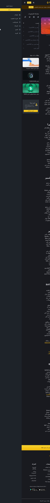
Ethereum (40, 87)
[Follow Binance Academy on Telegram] (37, 486)
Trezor (31, 396)
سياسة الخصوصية (12, 472)
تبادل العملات (26, 467)
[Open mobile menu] (3, 2)
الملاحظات (12, 480)
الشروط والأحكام (12, 468)
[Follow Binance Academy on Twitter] (39, 486)
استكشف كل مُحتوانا (25, 447)
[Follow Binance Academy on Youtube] (35, 486)
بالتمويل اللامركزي (33, 340)
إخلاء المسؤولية (11, 475)
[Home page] (29, 3)
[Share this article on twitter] (16, 17)
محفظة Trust (26, 481)
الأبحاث (27, 479)
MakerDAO (26, 342)
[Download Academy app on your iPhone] (20, 489)
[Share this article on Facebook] (12, 17)
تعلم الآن (9, 7)
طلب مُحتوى (11, 478)
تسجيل (7, 2)
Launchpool (26, 476)
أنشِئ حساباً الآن (9, 110)
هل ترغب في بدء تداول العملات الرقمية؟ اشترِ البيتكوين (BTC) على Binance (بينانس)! (36, 353)
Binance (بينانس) (33, 169)
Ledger (37, 396)
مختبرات (27, 474)
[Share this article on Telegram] (8, 17)
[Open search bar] (11, 2)
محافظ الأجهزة (29, 394)
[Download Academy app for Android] (12, 489)
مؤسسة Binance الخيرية (25, 470)
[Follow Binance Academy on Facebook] (42, 486)
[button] (3, 2)
